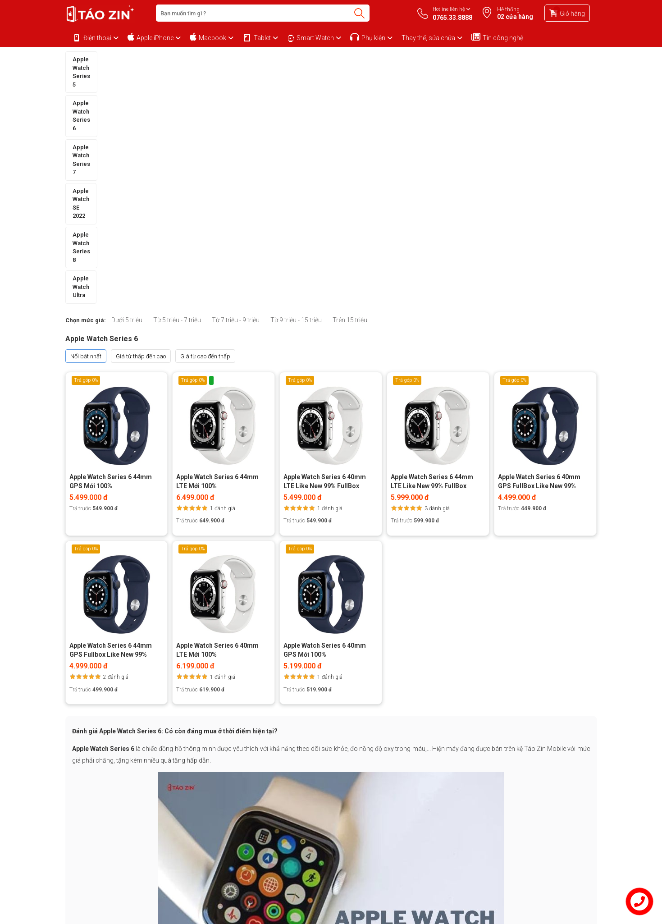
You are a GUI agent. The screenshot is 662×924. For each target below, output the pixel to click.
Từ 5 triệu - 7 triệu (177, 84)
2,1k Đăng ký (519, 829)
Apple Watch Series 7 (250, 59)
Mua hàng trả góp (88, 812)
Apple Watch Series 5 (101, 59)
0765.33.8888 (389, 795)
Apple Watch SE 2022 (324, 59)
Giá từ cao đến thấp (205, 120)
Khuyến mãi (178, 800)
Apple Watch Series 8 (397, 59)
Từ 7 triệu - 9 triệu (236, 84)
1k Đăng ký (476, 829)
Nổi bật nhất (85, 120)
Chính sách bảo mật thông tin (102, 835)
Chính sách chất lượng (94, 858)
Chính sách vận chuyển (94, 846)
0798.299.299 (389, 848)
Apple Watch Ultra (467, 59)
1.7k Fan (440, 829)
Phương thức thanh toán (96, 823)
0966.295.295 (389, 822)
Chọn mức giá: (85, 84)
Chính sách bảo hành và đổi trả (105, 789)
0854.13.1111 (466, 797)
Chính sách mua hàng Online (102, 800)
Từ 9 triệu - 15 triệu (296, 84)
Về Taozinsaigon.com (190, 789)
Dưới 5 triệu (126, 84)
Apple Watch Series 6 (176, 59)
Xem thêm (331, 743)
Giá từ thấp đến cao (141, 120)
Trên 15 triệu (350, 84)
